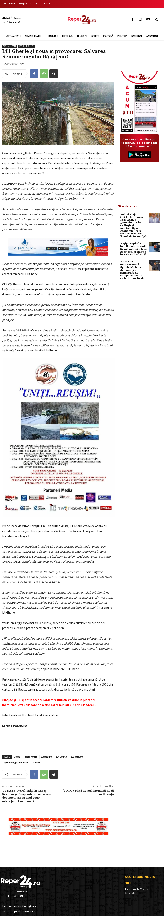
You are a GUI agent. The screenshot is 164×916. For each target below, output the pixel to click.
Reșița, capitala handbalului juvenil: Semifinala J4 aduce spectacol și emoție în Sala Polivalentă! (133, 249)
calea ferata (30, 756)
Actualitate (9, 46)
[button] (156, 19)
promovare (77, 756)
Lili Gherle (61, 756)
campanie (46, 756)
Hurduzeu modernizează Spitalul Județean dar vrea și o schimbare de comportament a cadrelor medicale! (132, 270)
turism (36, 762)
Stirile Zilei (26, 46)
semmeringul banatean (16, 762)
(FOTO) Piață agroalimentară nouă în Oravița (88, 792)
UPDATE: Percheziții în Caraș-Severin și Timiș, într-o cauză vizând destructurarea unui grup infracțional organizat (28, 796)
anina (17, 756)
